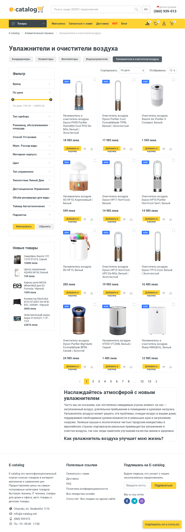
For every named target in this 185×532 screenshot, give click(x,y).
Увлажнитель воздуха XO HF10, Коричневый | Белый (78, 199)
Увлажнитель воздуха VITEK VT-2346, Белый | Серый (116, 341)
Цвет (32, 163)
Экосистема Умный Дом (32, 180)
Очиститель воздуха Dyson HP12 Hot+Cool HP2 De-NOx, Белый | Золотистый (116, 270)
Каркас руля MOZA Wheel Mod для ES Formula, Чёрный (35, 285)
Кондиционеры (21, 59)
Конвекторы (45, 59)
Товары (28, 23)
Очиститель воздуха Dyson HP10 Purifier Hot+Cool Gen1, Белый (156, 199)
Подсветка (32, 215)
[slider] (12, 99)
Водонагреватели (97, 59)
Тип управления (32, 171)
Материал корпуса (32, 154)
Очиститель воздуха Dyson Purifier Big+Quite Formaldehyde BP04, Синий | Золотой (77, 342)
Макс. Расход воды (32, 145)
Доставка (72, 474)
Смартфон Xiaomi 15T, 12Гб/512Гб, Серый (36, 258)
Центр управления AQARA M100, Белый (36, 271)
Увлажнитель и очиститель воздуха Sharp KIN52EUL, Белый (156, 341)
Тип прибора (32, 116)
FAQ (68, 479)
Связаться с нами (77, 469)
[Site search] (92, 9)
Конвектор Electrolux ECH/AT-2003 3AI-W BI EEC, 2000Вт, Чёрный (36, 301)
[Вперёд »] (156, 377)
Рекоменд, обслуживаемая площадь (32, 127)
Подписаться (163, 481)
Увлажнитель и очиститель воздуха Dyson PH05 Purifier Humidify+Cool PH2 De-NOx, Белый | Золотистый (77, 124)
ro (146, 9)
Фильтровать (24, 226)
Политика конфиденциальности (87, 484)
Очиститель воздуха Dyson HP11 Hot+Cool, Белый (116, 199)
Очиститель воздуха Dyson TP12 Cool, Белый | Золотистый (157, 268)
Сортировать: (109, 70)
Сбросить (45, 226)
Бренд (32, 84)
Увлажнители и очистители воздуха (137, 59)
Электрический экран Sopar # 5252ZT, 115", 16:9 (37, 317)
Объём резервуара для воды (32, 197)
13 (149, 377)
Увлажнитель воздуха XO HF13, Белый (77, 266)
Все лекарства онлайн (80, 489)
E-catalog (14, 33)
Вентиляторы (70, 59)
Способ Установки (32, 137)
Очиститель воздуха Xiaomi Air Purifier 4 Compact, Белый (155, 119)
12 (142, 377)
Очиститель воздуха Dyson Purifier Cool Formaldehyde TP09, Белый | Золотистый (115, 121)
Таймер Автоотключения (32, 206)
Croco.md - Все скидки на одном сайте (90, 494)
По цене (32, 92)
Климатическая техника (39, 33)
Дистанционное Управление (32, 189)
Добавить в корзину (74, 149)
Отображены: (158, 70)
